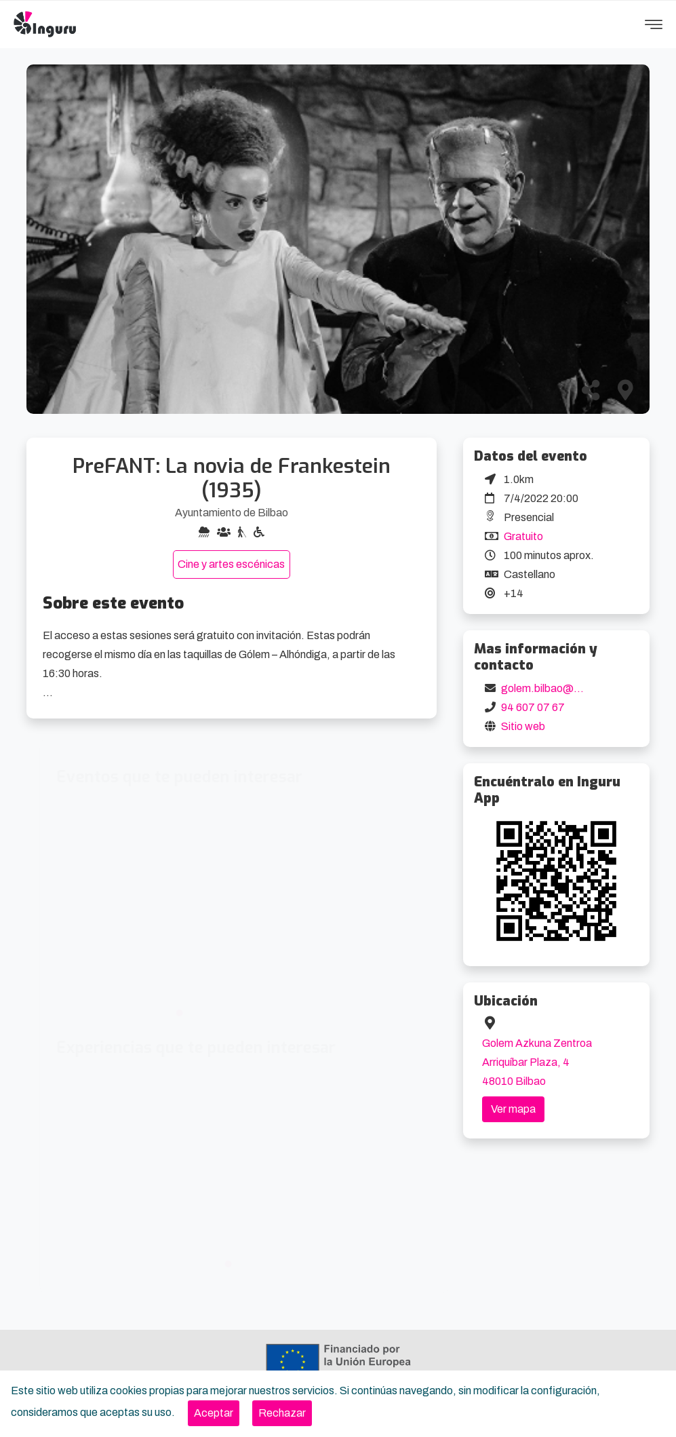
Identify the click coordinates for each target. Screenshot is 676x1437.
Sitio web (523, 726)
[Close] (213, 1413)
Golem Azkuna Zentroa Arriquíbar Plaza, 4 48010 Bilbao (537, 1062)
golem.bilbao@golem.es (559, 688)
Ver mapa (513, 1109)
